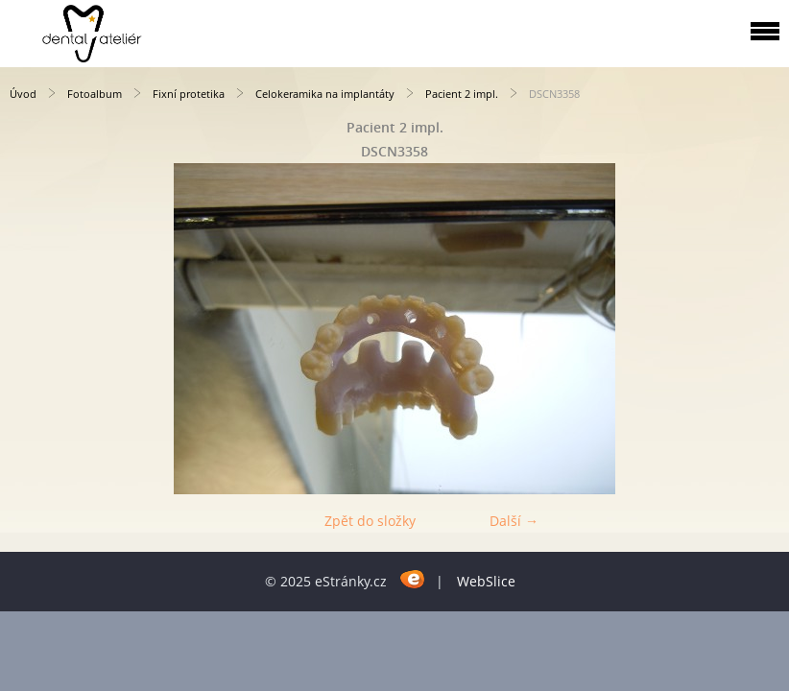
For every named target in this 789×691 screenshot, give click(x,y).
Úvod (23, 93)
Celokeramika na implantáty (324, 93)
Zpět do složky (370, 521)
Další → (514, 521)
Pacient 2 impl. (461, 93)
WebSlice (486, 581)
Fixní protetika (189, 93)
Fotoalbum (94, 93)
